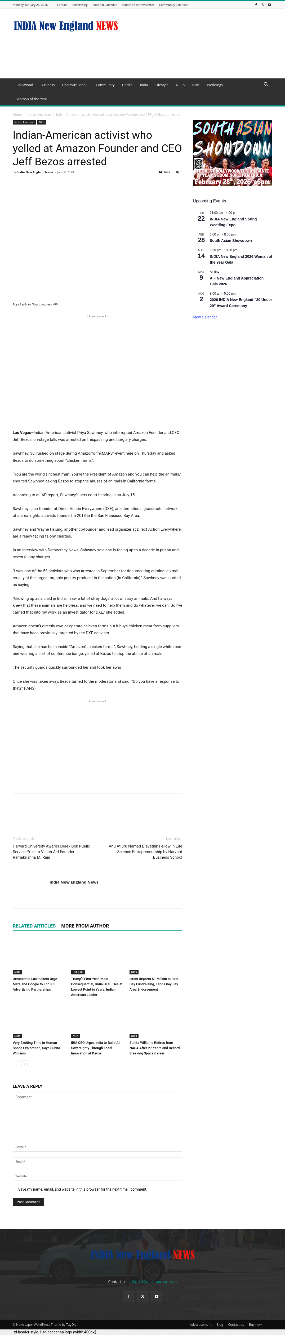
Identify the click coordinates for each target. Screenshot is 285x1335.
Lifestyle (161, 84)
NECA (180, 84)
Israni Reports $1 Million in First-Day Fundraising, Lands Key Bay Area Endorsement (155, 984)
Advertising (80, 5)
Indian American (39, 114)
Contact (62, 5)
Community (105, 84)
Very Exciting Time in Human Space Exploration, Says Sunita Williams (36, 1048)
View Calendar (205, 317)
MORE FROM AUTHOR (85, 926)
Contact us (236, 1324)
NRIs (196, 84)
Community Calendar (173, 5)
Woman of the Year (31, 98)
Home (17, 114)
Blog (220, 1324)
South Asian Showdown (231, 240)
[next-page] (24, 1064)
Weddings (215, 84)
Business (48, 84)
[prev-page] (16, 1064)
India (144, 84)
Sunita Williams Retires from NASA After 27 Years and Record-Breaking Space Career (155, 1048)
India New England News (35, 172)
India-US (78, 972)
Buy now (255, 1324)
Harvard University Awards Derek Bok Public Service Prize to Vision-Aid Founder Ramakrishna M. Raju (51, 852)
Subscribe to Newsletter (138, 5)
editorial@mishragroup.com (152, 1281)
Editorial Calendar (105, 5)
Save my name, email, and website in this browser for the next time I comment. (82, 1189)
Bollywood (24, 84)
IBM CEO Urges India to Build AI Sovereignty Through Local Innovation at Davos (95, 1048)
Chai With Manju (75, 84)
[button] (266, 85)
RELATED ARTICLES (34, 926)
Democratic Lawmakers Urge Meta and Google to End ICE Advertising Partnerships (35, 984)
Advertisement (201, 1324)
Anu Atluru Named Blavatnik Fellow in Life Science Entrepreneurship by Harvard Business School (145, 852)
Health (127, 84)
